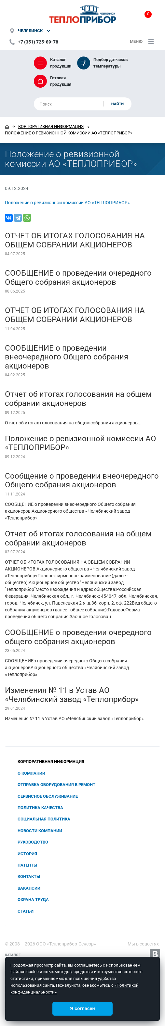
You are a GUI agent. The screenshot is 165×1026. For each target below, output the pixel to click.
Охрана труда (33, 899)
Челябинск (30, 30)
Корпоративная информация (51, 126)
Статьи (26, 911)
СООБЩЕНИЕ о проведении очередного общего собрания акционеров (78, 637)
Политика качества (40, 807)
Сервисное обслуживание (48, 796)
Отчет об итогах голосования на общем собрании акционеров (78, 399)
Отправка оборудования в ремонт (56, 784)
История (27, 853)
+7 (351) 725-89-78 (38, 41)
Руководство (33, 842)
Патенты (27, 865)
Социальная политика (44, 819)
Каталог (13, 955)
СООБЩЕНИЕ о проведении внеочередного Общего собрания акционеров (66, 357)
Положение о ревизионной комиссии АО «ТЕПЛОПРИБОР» (67, 202)
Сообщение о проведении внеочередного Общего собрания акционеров (82, 480)
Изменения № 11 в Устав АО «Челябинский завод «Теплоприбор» (72, 695)
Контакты (29, 876)
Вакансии (29, 888)
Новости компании (40, 830)
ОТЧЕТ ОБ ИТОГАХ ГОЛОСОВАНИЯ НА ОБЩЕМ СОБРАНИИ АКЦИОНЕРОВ (75, 240)
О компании (31, 773)
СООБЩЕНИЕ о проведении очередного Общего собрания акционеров (78, 278)
